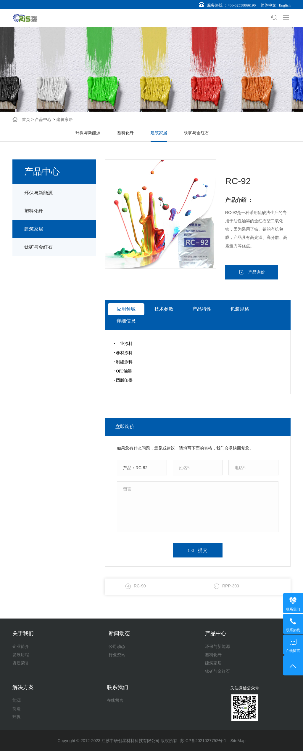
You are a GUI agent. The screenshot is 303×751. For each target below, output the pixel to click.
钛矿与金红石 (196, 134)
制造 (16, 708)
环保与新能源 (87, 134)
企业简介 (20, 646)
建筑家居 (64, 121)
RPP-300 (230, 615)
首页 (26, 121)
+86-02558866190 (241, 5)
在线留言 (115, 700)
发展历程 (20, 654)
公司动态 (117, 646)
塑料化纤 (125, 134)
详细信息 (126, 340)
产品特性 (201, 328)
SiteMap (237, 740)
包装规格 (239, 328)
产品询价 (256, 292)
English (284, 5)
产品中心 (43, 121)
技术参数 (163, 328)
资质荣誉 (20, 663)
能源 (16, 700)
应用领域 (126, 328)
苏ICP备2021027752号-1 (203, 740)
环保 (16, 717)
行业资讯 (117, 654)
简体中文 (267, 5)
